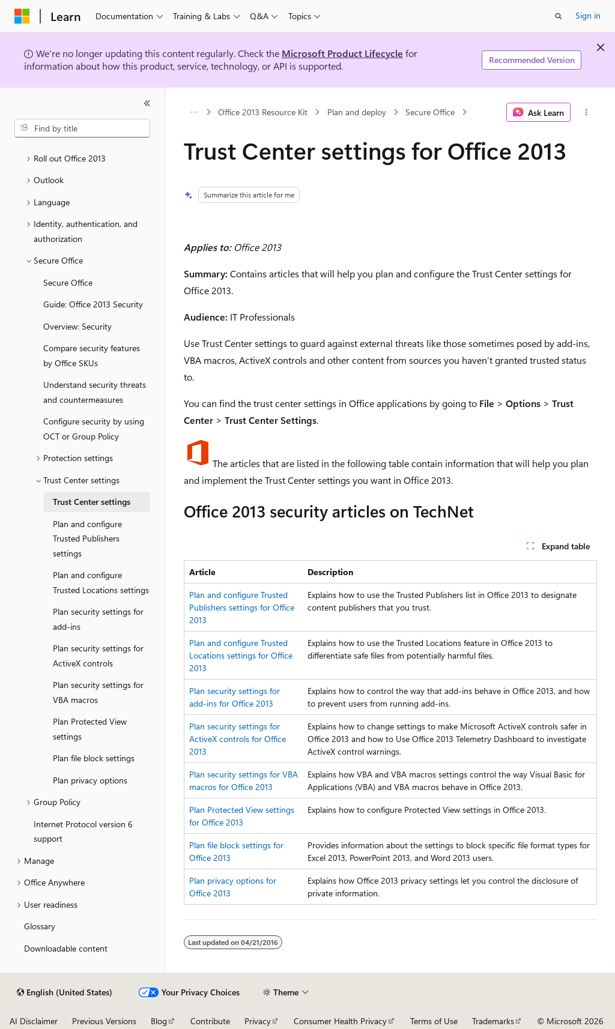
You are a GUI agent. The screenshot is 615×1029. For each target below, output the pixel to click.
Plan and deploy (356, 112)
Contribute (210, 1021)
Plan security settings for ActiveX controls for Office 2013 (237, 738)
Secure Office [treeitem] (67, 282)
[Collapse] (147, 103)
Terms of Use (434, 1021)
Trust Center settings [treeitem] (91, 501)
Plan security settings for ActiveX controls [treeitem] (98, 655)
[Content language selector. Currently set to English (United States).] (65, 992)
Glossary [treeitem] (39, 926)
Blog (159, 1021)
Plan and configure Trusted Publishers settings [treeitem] (87, 538)
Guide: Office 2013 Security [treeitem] (93, 304)
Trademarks (493, 1021)
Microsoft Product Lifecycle (342, 53)
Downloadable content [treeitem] (66, 948)
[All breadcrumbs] (194, 112)
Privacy (257, 1021)
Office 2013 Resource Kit (263, 112)
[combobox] (82, 128)
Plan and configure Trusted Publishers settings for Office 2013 (241, 607)
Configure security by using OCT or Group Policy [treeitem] (93, 428)
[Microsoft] (22, 16)
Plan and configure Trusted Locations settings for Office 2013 (240, 655)
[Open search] (559, 16)
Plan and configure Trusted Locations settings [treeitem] (101, 582)
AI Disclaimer (34, 1021)
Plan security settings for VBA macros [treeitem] (98, 692)
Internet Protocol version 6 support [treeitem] (83, 831)
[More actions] (585, 112)
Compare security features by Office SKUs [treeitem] (91, 355)
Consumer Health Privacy (340, 1021)
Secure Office (430, 112)
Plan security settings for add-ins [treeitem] (98, 619)
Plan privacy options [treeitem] (90, 780)
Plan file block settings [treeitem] (94, 758)
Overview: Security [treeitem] (77, 326)
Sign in (588, 15)
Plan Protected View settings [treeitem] (90, 729)
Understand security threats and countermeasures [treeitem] (94, 392)
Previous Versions (104, 1021)
